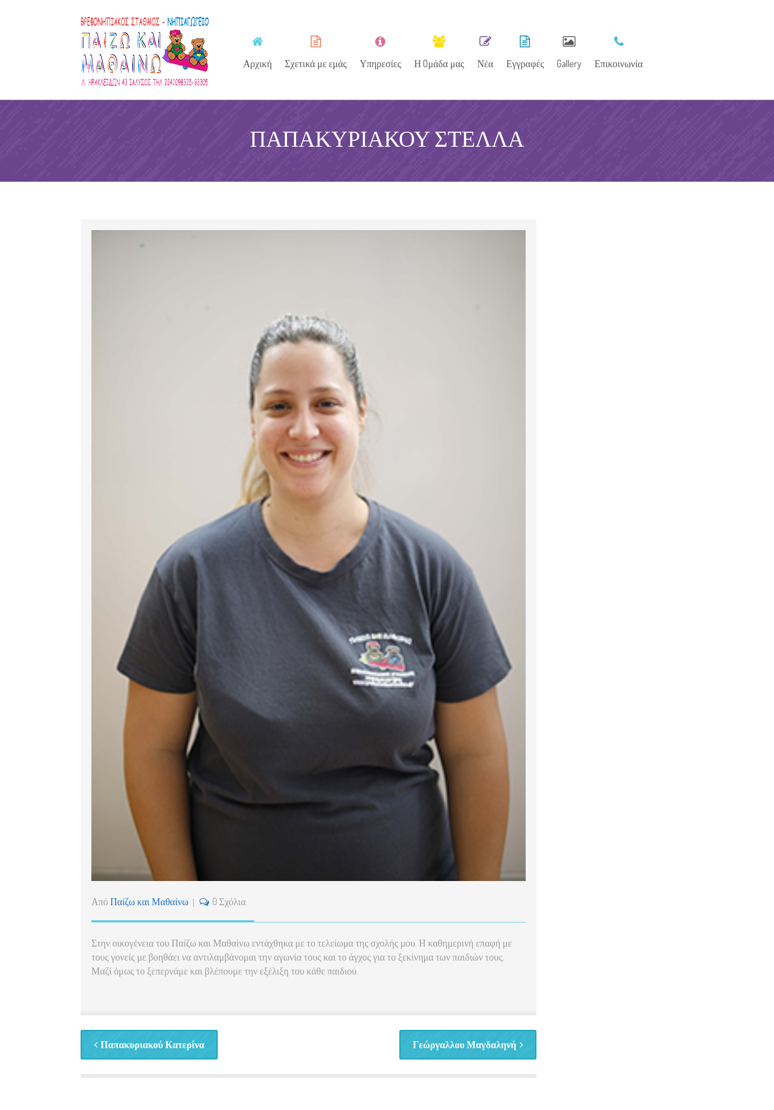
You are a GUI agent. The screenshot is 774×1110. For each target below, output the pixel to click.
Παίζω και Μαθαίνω (149, 901)
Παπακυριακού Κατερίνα (149, 1044)
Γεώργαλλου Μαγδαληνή (468, 1044)
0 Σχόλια (229, 901)
